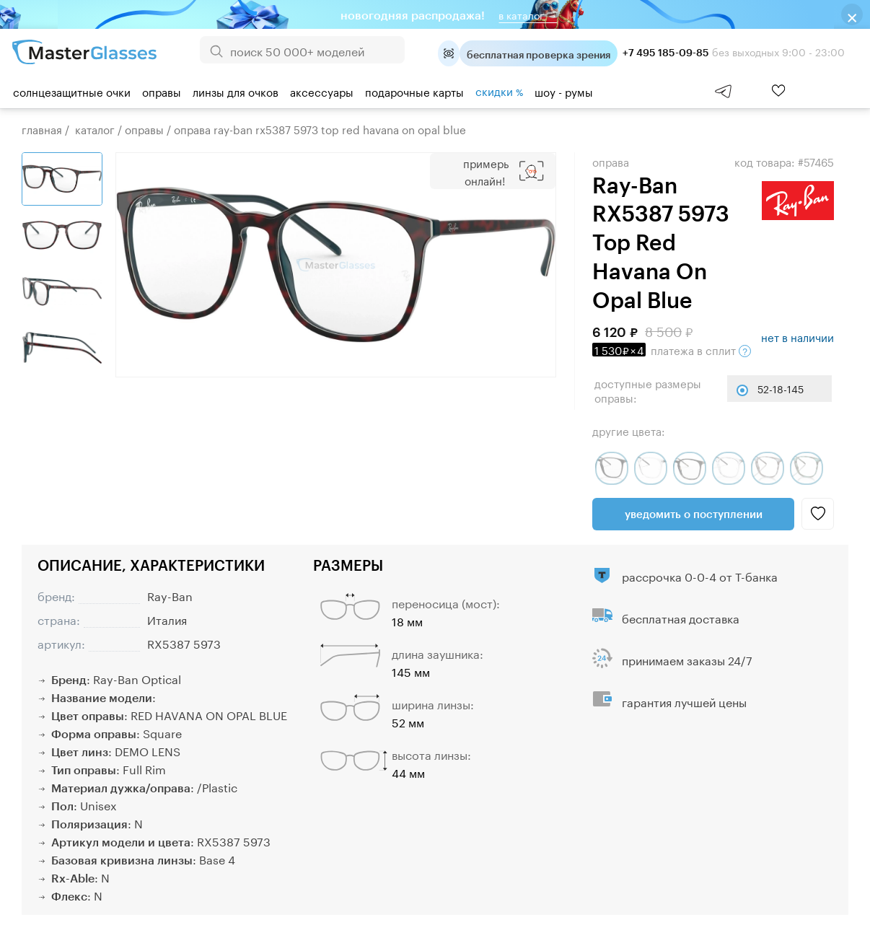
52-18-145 (780, 388)
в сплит (671, 349)
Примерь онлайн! (486, 171)
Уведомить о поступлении (694, 513)
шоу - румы (564, 91)
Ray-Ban (170, 595)
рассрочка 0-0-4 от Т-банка (700, 575)
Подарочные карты (414, 91)
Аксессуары (321, 91)
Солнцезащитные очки (72, 91)
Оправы (161, 91)
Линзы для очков (235, 91)
